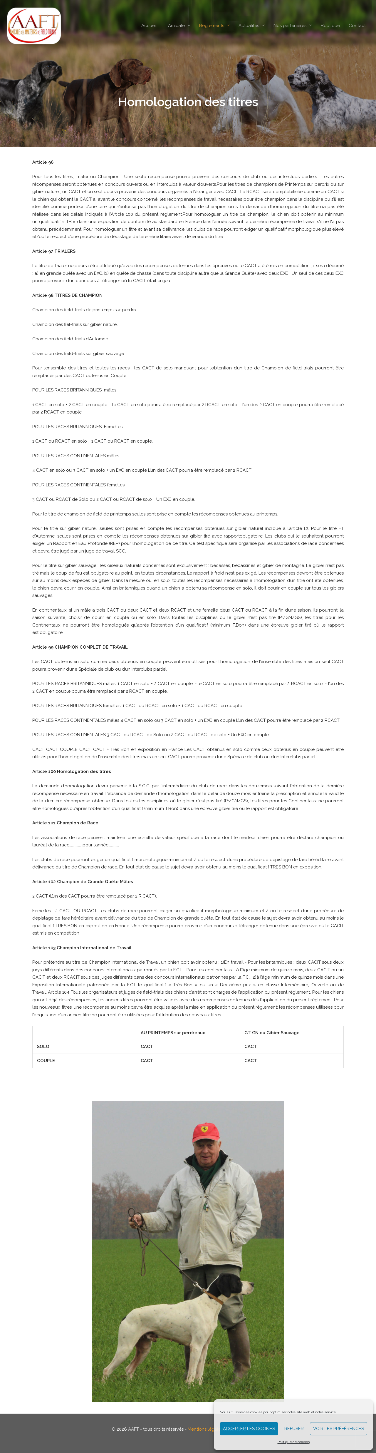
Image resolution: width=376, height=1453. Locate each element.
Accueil (149, 26)
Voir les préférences (338, 1428)
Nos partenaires (289, 26)
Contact (357, 26)
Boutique (330, 26)
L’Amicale (175, 26)
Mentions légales (205, 1429)
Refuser (294, 1428)
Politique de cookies (294, 1442)
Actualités (249, 26)
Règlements (211, 26)
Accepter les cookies (249, 1428)
